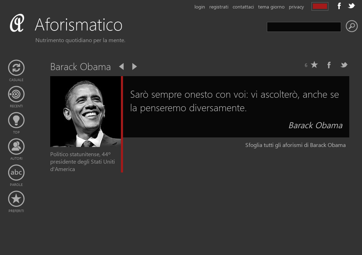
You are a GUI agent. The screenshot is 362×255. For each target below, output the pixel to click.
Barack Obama (315, 124)
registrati (218, 6)
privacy (296, 6)
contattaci (243, 6)
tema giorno (271, 6)
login (199, 6)
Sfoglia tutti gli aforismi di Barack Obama (295, 144)
